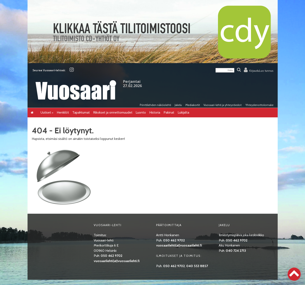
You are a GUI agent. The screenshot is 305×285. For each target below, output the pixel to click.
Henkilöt (63, 112)
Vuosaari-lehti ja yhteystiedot (222, 105)
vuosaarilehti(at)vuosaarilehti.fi (117, 261)
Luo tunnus (266, 71)
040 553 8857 (197, 266)
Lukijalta (183, 112)
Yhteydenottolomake (259, 105)
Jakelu (178, 105)
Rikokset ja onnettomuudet (112, 112)
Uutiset (46, 112)
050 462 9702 (111, 256)
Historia (154, 112)
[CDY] (153, 62)
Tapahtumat (81, 112)
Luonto (141, 112)
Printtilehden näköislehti (155, 105)
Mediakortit (192, 105)
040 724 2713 (236, 251)
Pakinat (169, 112)
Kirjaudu (254, 71)
